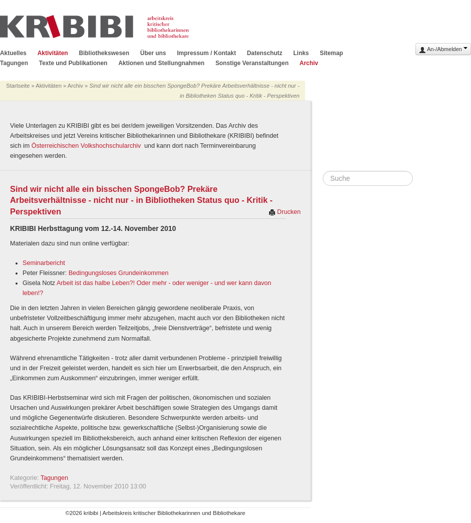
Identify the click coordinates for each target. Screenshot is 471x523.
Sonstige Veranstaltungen (252, 63)
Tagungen (14, 63)
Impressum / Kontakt (206, 53)
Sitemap (331, 53)
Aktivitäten (53, 53)
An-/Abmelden (443, 50)
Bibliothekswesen (104, 53)
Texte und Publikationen (73, 63)
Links (301, 53)
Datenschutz (265, 53)
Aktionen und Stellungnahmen (161, 63)
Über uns (153, 53)
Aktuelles (13, 53)
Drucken (285, 211)
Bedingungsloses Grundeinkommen (119, 273)
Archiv (309, 63)
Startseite (18, 86)
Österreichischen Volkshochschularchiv (87, 145)
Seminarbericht (44, 263)
